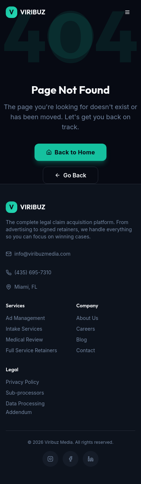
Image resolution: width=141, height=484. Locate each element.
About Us (87, 318)
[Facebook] (70, 459)
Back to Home (70, 152)
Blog (81, 339)
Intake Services (24, 329)
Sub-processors (25, 393)
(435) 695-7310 (28, 272)
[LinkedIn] (91, 459)
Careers (85, 329)
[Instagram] (50, 459)
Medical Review (24, 339)
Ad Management (25, 318)
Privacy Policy (22, 382)
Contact (85, 350)
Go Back (70, 175)
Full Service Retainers (31, 350)
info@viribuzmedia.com (38, 254)
